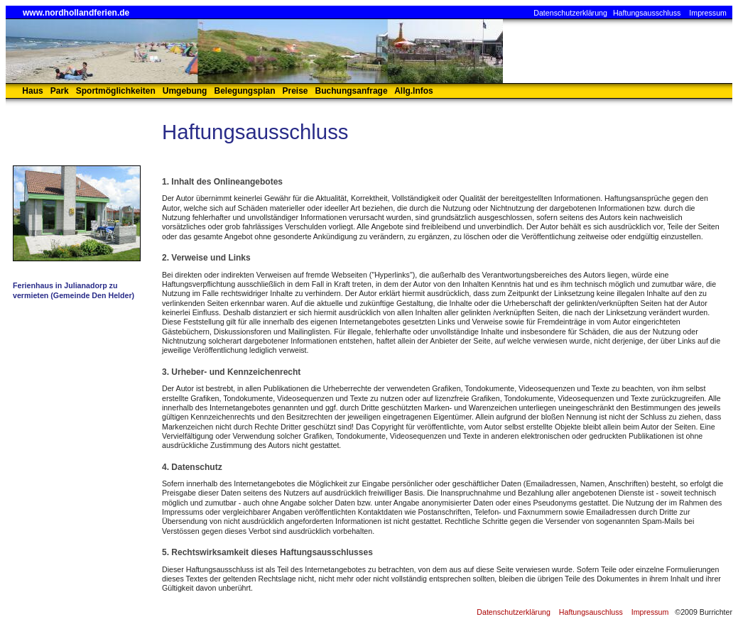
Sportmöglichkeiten (116, 91)
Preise (295, 91)
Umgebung (185, 91)
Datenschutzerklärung (570, 13)
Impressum (708, 13)
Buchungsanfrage (351, 91)
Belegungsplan (244, 91)
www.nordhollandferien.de (76, 13)
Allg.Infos (413, 91)
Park (59, 91)
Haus (32, 91)
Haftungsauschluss (591, 612)
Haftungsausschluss (646, 13)
